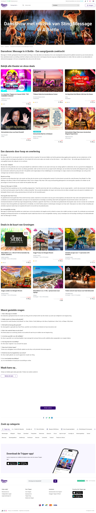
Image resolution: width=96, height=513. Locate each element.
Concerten (44, 437)
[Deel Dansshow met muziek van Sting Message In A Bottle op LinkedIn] (52, 417)
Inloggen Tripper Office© (55, 493)
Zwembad (26, 433)
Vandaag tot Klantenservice (9, 1)
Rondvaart (30, 437)
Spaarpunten (28, 493)
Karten (89, 433)
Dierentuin (41, 433)
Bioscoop (4, 437)
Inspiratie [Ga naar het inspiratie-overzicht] (7, 46)
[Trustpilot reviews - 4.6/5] (86, 481)
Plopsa (19, 433)
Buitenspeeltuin (13, 437)
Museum (49, 433)
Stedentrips (22, 437)
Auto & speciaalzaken (68, 429)
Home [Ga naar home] (2, 46)
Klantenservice (5, 491)
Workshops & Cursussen (84, 429)
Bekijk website (48, 408)
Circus (55, 433)
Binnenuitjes (5, 433)
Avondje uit (29, 429)
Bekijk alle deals (10, 376)
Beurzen (38, 437)
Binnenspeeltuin (81, 433)
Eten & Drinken (39, 429)
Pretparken (34, 433)
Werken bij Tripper (29, 498)
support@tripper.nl (6, 495)
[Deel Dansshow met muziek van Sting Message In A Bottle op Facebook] (44, 417)
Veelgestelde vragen (6, 493)
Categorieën (13, 5)
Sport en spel (63, 433)
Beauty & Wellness (52, 429)
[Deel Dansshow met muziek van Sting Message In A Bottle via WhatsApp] (49, 417)
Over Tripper (28, 491)
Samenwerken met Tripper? (55, 491)
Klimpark (12, 433)
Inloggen (90, 5)
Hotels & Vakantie (18, 429)
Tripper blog (28, 495)
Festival (52, 437)
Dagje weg (6, 429)
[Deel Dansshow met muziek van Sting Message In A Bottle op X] (47, 417)
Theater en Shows (61, 437)
